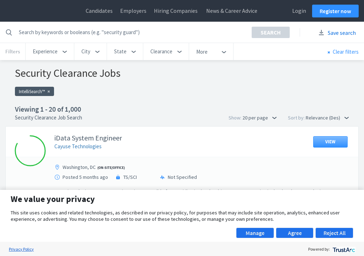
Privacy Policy (21, 249)
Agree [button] (295, 232)
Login (299, 10)
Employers (133, 10)
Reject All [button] (334, 232)
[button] (50, 51)
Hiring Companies (176, 10)
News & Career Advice (231, 10)
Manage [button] (255, 232)
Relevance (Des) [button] (327, 117)
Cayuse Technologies (78, 146)
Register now (335, 11)
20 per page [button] (259, 117)
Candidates (99, 10)
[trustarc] (343, 249)
